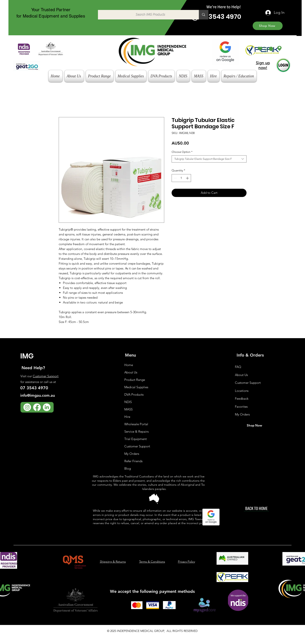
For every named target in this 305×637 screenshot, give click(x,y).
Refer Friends (133, 461)
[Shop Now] (268, 26)
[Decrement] (175, 178)
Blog (127, 468)
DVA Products (134, 394)
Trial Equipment (135, 439)
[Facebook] (37, 407)
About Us (130, 372)
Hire (127, 417)
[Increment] (187, 178)
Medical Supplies (136, 387)
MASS (128, 409)
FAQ (238, 367)
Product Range (134, 380)
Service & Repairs (136, 431)
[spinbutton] (181, 178)
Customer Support (45, 376)
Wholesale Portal (136, 424)
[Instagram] (27, 407)
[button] (269, 49)
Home (128, 365)
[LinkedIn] (46, 407)
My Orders (131, 454)
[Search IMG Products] (146, 14)
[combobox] (209, 159)
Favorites (241, 407)
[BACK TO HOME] (256, 508)
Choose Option (182, 151)
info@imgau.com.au (37, 395)
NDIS (128, 402)
